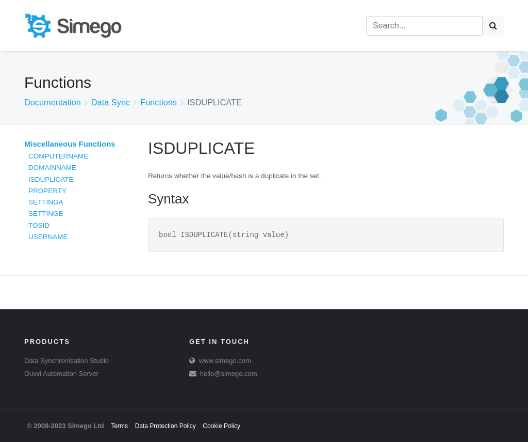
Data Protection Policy (165, 426)
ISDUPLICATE (51, 179)
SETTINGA (45, 202)
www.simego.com (225, 361)
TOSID (39, 225)
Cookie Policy (221, 426)
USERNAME (48, 237)
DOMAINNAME (52, 167)
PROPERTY (47, 191)
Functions (158, 102)
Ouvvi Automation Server (61, 373)
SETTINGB (45, 213)
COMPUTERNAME (58, 156)
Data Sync (110, 102)
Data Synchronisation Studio (66, 361)
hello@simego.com (228, 373)
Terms (119, 426)
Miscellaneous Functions (70, 144)
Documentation (52, 102)
